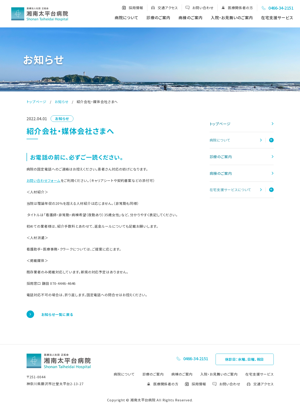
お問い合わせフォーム (44, 180)
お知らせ (61, 101)
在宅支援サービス (277, 17)
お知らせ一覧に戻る (57, 314)
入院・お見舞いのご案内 (232, 17)
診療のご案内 (158, 17)
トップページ (36, 101)
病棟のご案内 (190, 17)
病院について (126, 17)
